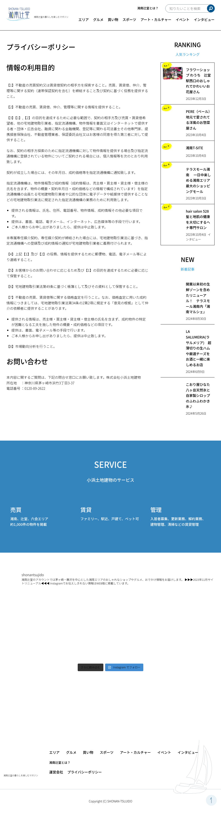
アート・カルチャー (155, 19)
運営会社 (56, 772)
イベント (182, 19)
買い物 (113, 19)
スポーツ (129, 19)
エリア (83, 19)
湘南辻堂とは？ (147, 8)
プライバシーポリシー (84, 772)
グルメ (98, 19)
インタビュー (204, 19)
